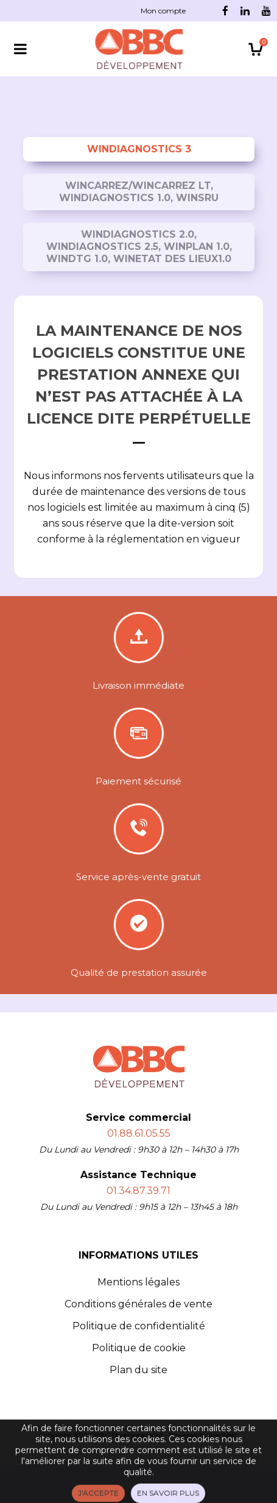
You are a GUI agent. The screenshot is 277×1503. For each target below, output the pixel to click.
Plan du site (138, 1370)
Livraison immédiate (138, 685)
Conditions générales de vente (138, 1304)
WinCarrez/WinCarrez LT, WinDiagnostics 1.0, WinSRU (139, 192)
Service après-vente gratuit (138, 877)
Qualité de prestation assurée (139, 972)
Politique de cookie (139, 1348)
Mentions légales (138, 1282)
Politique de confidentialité (138, 1326)
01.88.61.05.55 (138, 1133)
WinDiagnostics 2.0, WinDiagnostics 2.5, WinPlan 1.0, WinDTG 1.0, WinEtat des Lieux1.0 (139, 247)
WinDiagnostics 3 (139, 149)
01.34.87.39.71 (138, 1190)
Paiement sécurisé (138, 781)
